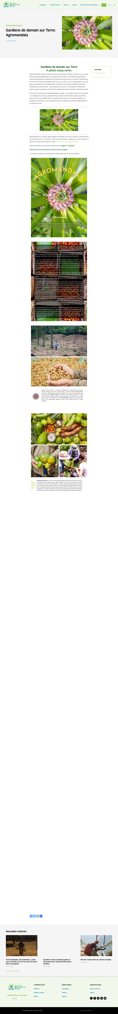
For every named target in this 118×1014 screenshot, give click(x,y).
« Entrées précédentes (13, 971)
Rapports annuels (39, 992)
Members (37, 989)
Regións (64, 996)
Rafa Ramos (88, 1010)
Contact (92, 992)
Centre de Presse (95, 989)
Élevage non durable (14, 25)
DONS (103, 5)
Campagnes (65, 989)
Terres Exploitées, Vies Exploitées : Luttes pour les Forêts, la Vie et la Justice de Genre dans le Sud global (21, 962)
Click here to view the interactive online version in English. (49, 149)
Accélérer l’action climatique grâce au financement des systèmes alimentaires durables (57, 962)
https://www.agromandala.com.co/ (67, 141)
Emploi (36, 996)
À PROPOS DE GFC (55, 5)
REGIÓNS (66, 5)
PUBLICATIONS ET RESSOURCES (88, 5)
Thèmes (64, 992)
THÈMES (74, 5)
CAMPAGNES (42, 5)
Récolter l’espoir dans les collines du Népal (96, 959)
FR (109, 5)
